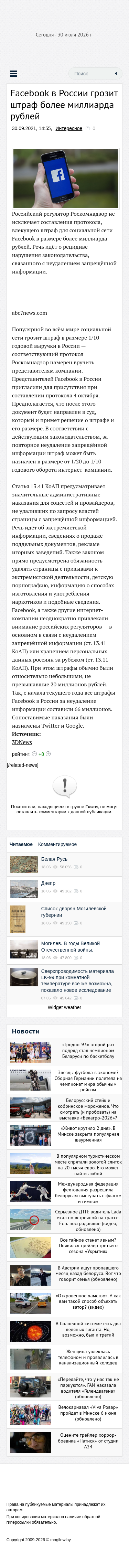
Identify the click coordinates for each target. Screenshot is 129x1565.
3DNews (22, 742)
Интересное (69, 128)
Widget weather (64, 1007)
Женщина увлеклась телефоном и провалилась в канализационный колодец (88, 1357)
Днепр (48, 883)
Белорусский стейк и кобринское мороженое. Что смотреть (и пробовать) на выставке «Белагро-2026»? (88, 1109)
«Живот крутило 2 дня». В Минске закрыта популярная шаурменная (88, 1134)
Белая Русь (54, 859)
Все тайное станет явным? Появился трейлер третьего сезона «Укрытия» (88, 1246)
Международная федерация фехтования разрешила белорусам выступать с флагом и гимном (88, 1192)
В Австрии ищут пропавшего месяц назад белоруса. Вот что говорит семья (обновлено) (88, 1274)
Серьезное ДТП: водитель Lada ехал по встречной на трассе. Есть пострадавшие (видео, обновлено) (88, 1220)
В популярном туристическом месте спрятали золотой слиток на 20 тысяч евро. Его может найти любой (88, 1164)
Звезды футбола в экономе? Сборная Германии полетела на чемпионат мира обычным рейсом (88, 1081)
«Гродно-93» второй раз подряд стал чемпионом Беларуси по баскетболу (88, 1050)
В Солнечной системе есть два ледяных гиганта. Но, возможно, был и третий (88, 1329)
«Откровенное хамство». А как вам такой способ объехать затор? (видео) (88, 1301)
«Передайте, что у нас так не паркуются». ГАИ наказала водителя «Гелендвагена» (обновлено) (88, 1388)
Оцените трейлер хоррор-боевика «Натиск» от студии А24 (88, 1441)
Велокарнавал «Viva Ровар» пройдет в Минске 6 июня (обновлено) (88, 1413)
